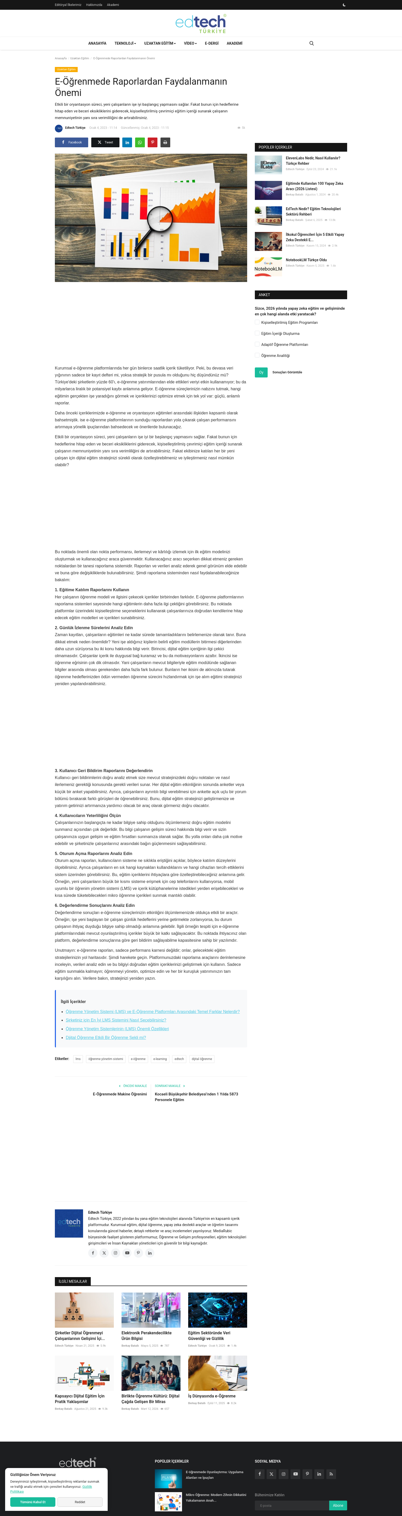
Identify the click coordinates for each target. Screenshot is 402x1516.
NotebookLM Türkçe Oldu (306, 260)
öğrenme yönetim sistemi (105, 1059)
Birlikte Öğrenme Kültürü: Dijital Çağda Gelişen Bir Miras (150, 1399)
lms (78, 1059)
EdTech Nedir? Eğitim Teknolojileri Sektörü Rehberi (313, 211)
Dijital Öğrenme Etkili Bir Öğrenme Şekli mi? (106, 1037)
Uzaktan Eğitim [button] (160, 43)
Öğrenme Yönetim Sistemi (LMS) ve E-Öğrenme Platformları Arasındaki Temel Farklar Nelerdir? (153, 1011)
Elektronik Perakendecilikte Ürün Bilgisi (147, 1335)
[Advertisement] (151, 322)
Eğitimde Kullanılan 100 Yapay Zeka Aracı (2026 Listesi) (314, 186)
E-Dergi (212, 43)
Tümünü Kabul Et (32, 1502)
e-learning (160, 1059)
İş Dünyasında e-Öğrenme (212, 1396)
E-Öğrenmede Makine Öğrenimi (120, 1094)
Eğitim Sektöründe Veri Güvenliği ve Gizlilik (209, 1335)
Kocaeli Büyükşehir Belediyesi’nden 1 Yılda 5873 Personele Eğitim (196, 1097)
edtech (179, 1059)
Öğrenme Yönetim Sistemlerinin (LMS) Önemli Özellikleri (117, 1029)
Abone (338, 1505)
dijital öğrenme (202, 1059)
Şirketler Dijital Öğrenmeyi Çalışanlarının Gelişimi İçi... (80, 1335)
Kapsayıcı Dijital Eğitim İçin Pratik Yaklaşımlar (80, 1399)
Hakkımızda (94, 5)
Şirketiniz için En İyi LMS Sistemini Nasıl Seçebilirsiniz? (116, 1020)
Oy (261, 372)
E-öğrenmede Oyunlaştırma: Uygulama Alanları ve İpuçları (214, 1475)
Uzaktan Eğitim (79, 58)
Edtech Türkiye (70, 128)
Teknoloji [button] (125, 43)
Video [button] (190, 43)
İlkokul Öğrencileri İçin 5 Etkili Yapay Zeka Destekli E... (315, 237)
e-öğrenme (138, 1059)
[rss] (331, 1474)
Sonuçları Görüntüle (287, 372)
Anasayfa (97, 43)
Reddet (80, 1502)
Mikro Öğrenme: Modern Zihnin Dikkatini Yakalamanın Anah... (216, 1497)
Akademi (113, 5)
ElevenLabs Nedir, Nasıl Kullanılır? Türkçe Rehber (313, 161)
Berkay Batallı (130, 1345)
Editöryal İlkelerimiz (68, 5)
